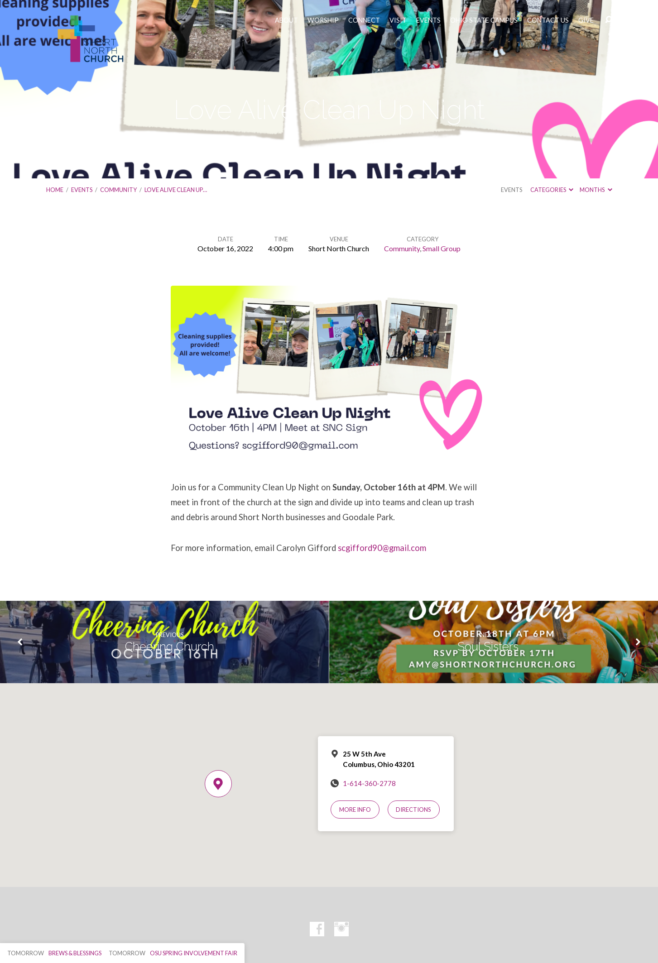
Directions (413, 809)
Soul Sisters (488, 646)
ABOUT (286, 20)
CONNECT (364, 20)
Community (118, 189)
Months (596, 189)
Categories (551, 189)
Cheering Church (169, 646)
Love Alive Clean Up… (175, 189)
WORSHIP (323, 20)
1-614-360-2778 (369, 783)
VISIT (398, 20)
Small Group (442, 248)
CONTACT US (548, 20)
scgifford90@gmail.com (382, 548)
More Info (355, 809)
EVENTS (428, 20)
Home (54, 189)
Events (81, 189)
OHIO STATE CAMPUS (484, 20)
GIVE (586, 20)
